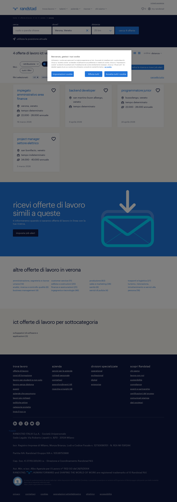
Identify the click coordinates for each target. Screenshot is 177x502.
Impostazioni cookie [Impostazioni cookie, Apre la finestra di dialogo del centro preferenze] (62, 74)
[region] (89, 65)
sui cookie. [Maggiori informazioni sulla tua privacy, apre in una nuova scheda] (108, 67)
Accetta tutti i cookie (116, 74)
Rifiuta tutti (93, 74)
